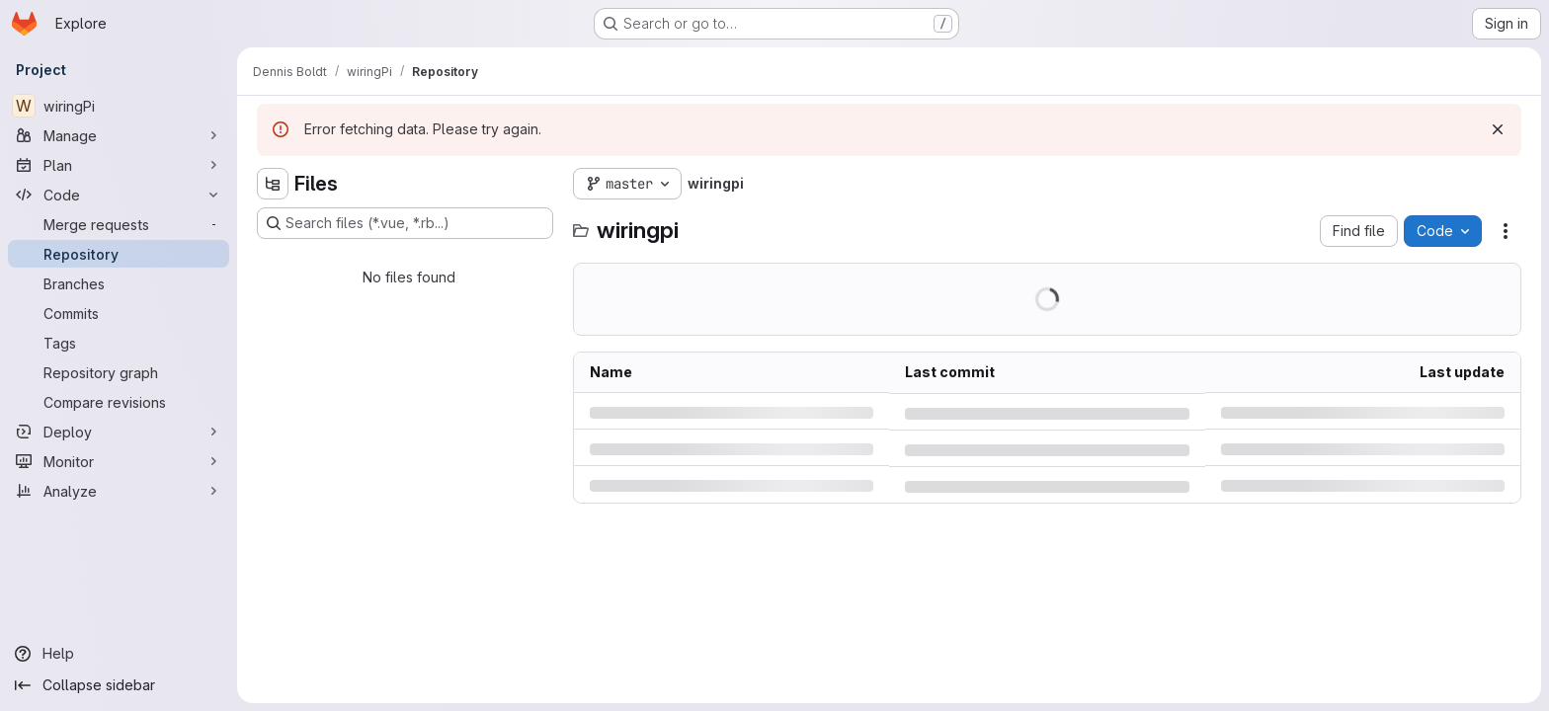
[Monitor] (118, 461)
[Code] (118, 194)
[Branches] (118, 283)
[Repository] (118, 254)
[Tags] (118, 342)
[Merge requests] (118, 224)
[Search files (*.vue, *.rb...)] (405, 223)
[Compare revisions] (118, 402)
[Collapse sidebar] (118, 685)
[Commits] (118, 313)
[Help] (118, 654)
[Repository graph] (118, 372)
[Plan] (118, 165)
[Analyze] (118, 491)
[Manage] (118, 135)
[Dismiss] (1497, 129)
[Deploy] (118, 431)
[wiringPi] (118, 105)
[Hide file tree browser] (272, 183)
